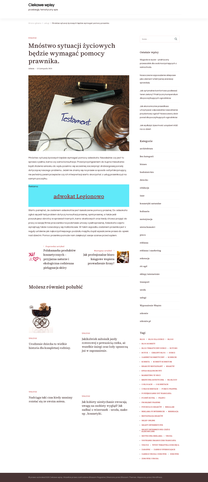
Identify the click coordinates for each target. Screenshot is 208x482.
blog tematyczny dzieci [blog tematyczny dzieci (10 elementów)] (154, 348)
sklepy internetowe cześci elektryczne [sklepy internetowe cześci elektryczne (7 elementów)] (156, 430)
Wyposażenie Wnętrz (150, 305)
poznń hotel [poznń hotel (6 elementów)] (148, 398)
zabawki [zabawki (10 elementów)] (146, 449)
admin (31, 68)
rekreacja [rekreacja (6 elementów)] (173, 411)
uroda (143, 289)
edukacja (144, 187)
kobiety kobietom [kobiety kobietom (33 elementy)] (162, 362)
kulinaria (144, 211)
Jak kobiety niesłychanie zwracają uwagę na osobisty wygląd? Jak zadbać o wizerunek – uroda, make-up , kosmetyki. (105, 408)
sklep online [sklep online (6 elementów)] (148, 421)
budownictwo (147, 172)
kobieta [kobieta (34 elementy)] (146, 362)
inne (142, 195)
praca (143, 234)
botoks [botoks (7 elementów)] (173, 348)
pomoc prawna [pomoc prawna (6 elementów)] (169, 389)
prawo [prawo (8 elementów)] (161, 398)
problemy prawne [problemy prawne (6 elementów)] (151, 402)
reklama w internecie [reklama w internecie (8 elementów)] (153, 411)
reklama (144, 242)
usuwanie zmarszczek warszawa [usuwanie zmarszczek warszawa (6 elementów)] (159, 440)
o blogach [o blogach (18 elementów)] (147, 384)
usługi (32, 38)
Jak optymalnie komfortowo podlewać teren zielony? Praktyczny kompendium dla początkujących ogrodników (159, 94)
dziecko (144, 179)
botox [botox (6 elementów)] (145, 353)
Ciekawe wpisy (41, 5)
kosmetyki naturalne (150, 203)
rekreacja (145, 258)
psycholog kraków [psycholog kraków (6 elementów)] (152, 407)
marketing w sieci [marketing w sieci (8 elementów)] (151, 375)
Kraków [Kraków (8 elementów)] (170, 366)
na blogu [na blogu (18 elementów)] (172, 380)
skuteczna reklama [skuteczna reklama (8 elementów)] (152, 436)
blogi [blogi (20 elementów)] (170, 339)
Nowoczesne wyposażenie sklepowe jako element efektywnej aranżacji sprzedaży (158, 79)
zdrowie (144, 313)
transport (144, 281)
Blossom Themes (128, 477)
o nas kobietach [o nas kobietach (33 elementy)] (150, 389)
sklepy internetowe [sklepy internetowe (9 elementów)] (152, 425)
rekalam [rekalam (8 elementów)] (169, 407)
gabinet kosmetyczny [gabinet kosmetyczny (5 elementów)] (153, 357)
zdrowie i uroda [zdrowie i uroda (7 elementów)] (150, 459)
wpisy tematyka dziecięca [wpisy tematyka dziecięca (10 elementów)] (165, 445)
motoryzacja (146, 219)
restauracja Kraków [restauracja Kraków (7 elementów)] (152, 416)
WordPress (157, 477)
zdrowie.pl (145, 321)
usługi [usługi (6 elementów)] (145, 445)
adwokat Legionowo (79, 196)
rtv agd (143, 266)
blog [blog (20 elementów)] (142, 339)
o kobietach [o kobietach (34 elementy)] (162, 384)
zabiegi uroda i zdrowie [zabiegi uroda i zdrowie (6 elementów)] (154, 454)
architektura (146, 148)
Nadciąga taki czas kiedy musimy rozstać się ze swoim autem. (51, 399)
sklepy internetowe (150, 274)
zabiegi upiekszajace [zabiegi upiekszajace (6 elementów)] (164, 449)
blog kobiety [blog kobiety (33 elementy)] (148, 344)
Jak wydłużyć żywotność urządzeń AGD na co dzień (159, 127)
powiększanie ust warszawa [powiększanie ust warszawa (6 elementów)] (156, 393)
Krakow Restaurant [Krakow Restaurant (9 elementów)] (152, 366)
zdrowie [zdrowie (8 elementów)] (174, 454)
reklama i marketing (150, 250)
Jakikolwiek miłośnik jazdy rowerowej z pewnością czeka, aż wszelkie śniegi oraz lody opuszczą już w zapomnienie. (105, 345)
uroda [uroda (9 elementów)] (169, 436)
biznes (143, 164)
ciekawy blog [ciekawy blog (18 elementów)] (158, 353)
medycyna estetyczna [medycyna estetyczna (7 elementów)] (153, 380)
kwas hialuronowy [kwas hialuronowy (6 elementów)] (152, 371)
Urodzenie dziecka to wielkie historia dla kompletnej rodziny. (50, 346)
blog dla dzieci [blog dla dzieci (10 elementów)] (156, 339)
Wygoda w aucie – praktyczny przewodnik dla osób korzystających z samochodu (158, 63)
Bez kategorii (147, 156)
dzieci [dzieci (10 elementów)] (172, 353)
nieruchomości (147, 227)
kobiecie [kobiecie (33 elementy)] (172, 357)
